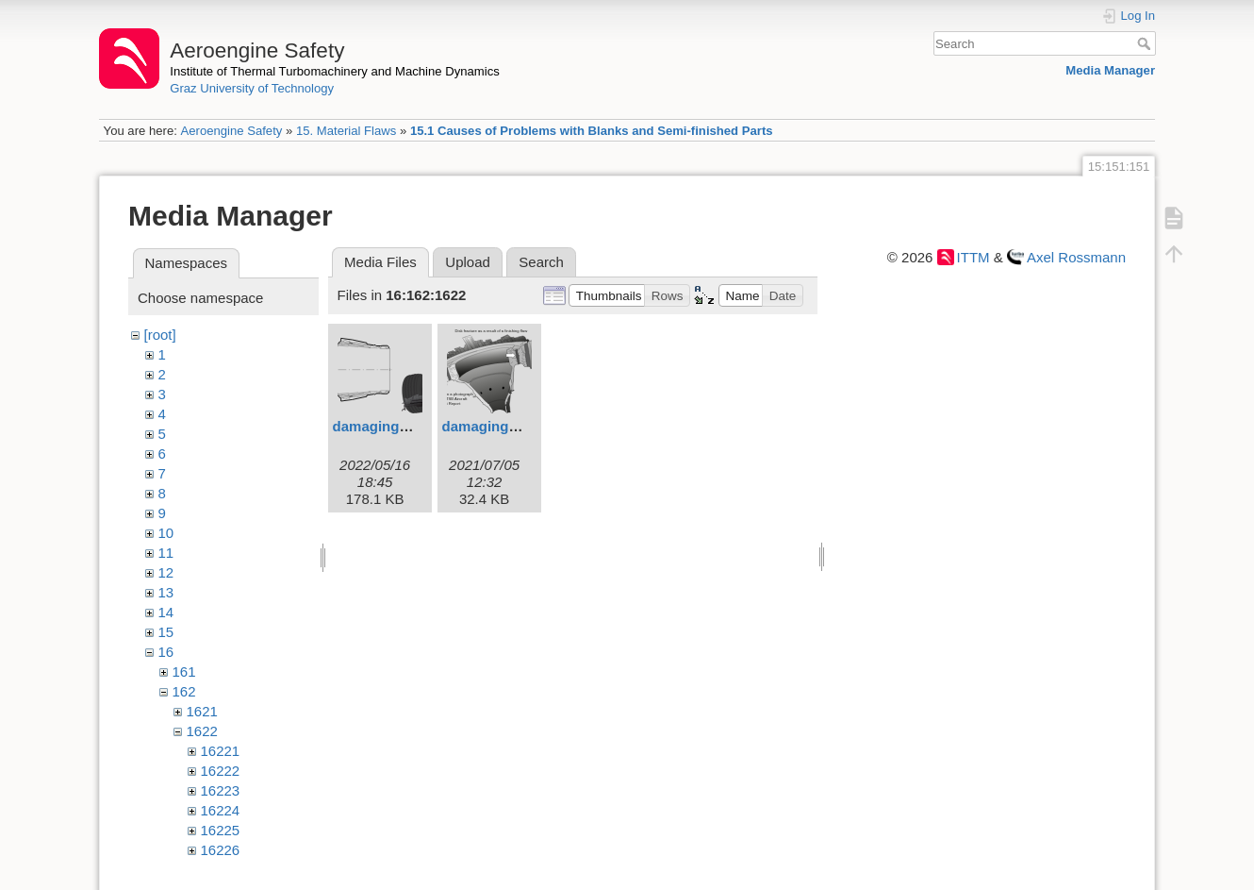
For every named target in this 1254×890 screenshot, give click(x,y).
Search (1146, 43)
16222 (220, 771)
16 (166, 652)
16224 (220, 810)
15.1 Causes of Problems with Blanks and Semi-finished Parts (591, 131)
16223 (220, 790)
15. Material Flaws (346, 131)
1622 (202, 731)
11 (166, 553)
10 (166, 533)
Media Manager (1110, 70)
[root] (160, 335)
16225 (220, 830)
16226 (220, 850)
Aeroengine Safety (231, 131)
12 (166, 572)
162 (184, 691)
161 (184, 671)
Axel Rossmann (1076, 257)
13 (166, 592)
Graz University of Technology (252, 88)
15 (166, 632)
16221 (220, 751)
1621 (202, 711)
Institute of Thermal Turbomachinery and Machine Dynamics (335, 71)
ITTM (973, 257)
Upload (467, 262)
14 (166, 612)
